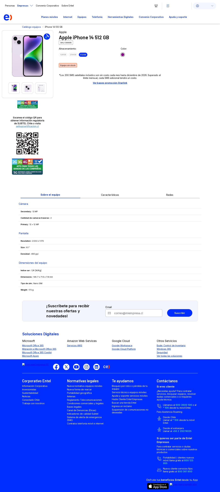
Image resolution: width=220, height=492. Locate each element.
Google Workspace (122, 345)
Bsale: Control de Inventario (171, 345)
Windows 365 (164, 349)
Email (108, 307)
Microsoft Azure (30, 356)
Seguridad (162, 352)
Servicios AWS (74, 345)
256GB (73, 54)
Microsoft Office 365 (33, 345)
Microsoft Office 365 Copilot (37, 352)
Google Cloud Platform (124, 349)
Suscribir (179, 312)
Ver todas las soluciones (169, 356)
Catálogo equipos (31, 27)
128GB (63, 54)
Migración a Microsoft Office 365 (39, 349)
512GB (83, 54)
